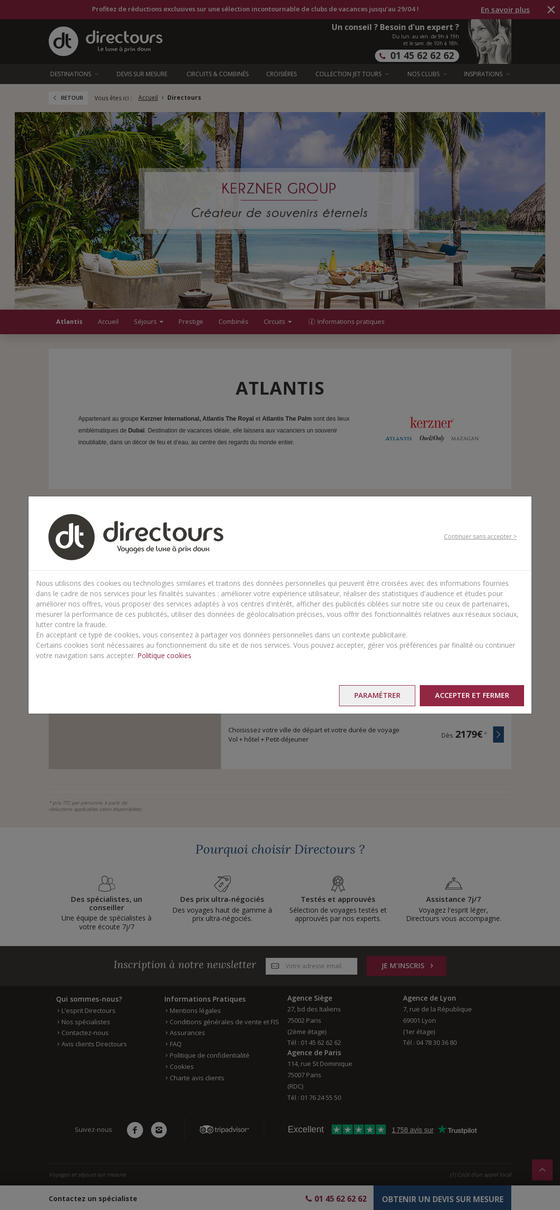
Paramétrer (376, 695)
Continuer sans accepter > (480, 536)
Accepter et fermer (472, 695)
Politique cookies (164, 655)
